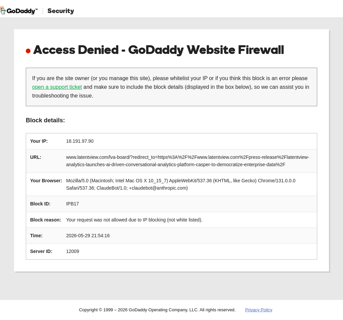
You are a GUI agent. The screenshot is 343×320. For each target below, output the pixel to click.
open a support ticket (57, 87)
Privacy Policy (258, 309)
